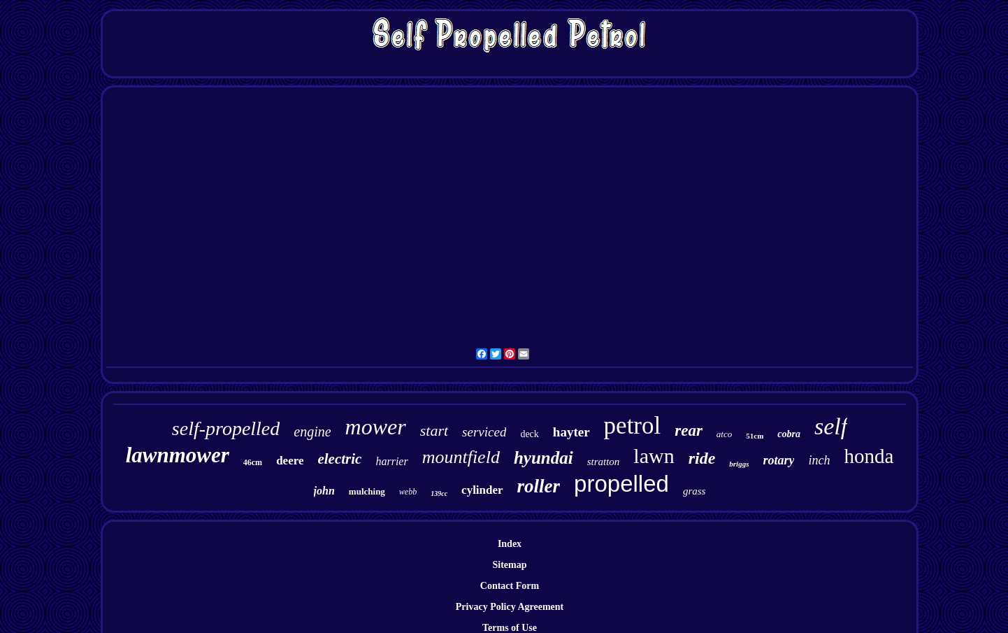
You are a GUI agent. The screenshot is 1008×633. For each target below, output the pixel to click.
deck (529, 434)
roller (539, 486)
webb (408, 492)
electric (339, 458)
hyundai (543, 457)
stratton (603, 461)
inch (819, 460)
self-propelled (226, 428)
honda (868, 456)
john (324, 491)
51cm (754, 436)
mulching (367, 491)
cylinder (482, 490)
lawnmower (177, 455)
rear (689, 430)
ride (702, 458)
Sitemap (510, 565)
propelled (621, 484)
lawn (653, 455)
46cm (252, 462)
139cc (439, 493)
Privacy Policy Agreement (509, 607)
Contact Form (509, 586)
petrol (632, 425)
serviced (484, 432)
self (830, 426)
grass (694, 491)
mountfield (461, 457)
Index (509, 544)
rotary (778, 460)
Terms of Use (509, 628)
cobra (788, 434)
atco (724, 434)
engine (312, 431)
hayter (571, 432)
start (434, 430)
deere (289, 460)
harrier (391, 461)
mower (375, 426)
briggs (739, 464)
